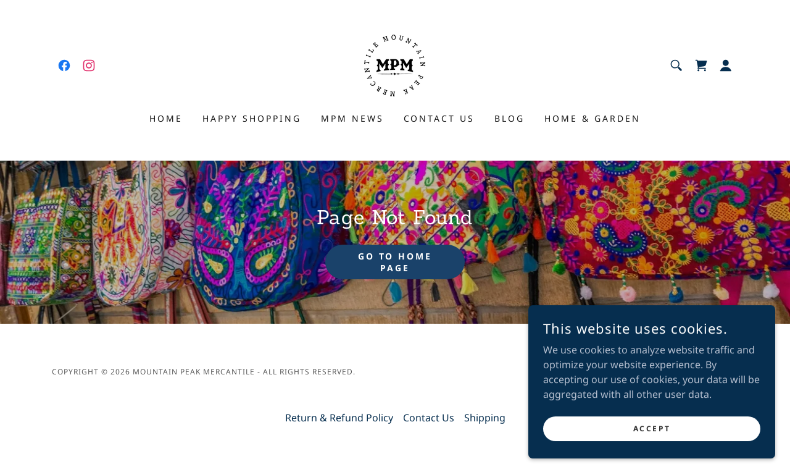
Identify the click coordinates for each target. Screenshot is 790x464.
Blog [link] (509, 118)
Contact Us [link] (439, 118)
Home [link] (166, 118)
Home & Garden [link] (592, 118)
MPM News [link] (352, 118)
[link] (64, 65)
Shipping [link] (484, 417)
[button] (725, 65)
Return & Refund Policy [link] (339, 417)
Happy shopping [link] (251, 118)
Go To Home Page (395, 262)
